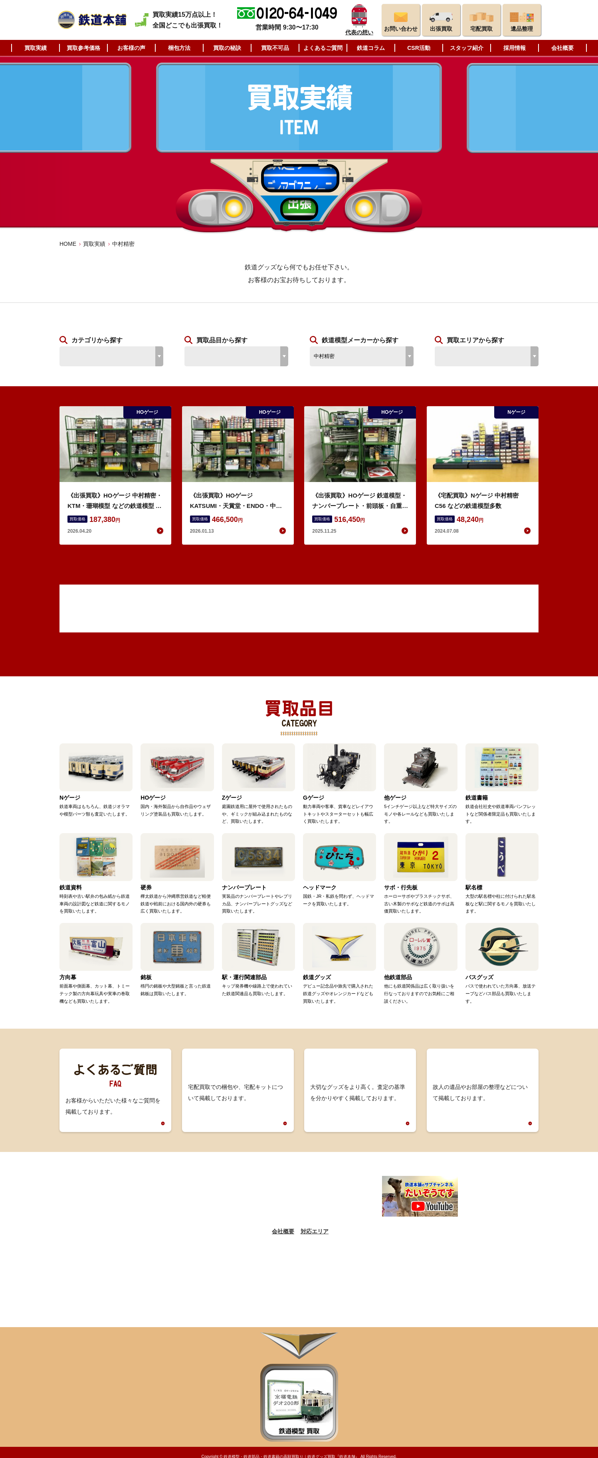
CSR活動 (418, 48)
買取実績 (35, 48)
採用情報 (514, 48)
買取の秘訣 (227, 48)
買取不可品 (275, 48)
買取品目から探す (222, 340)
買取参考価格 (83, 48)
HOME (67, 244)
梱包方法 (179, 48)
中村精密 (123, 244)
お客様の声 (131, 48)
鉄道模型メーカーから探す (360, 340)
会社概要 (562, 48)
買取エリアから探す (475, 340)
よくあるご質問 (323, 48)
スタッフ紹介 (466, 48)
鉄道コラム (371, 48)
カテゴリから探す (97, 340)
